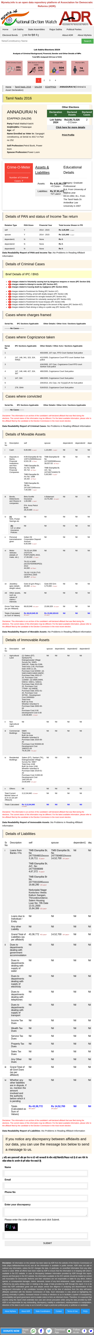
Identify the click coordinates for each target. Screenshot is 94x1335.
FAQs (85, 1311)
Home (5, 29)
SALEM (38, 87)
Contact (59, 1311)
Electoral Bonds (10, 35)
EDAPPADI (50, 87)
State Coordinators (43, 1311)
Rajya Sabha (55, 29)
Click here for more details (70, 127)
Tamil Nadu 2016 (23, 87)
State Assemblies (36, 29)
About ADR (67, 35)
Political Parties (74, 29)
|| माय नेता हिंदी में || (30, 35)
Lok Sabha (18, 29)
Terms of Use (72, 1311)
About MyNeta (85, 35)
